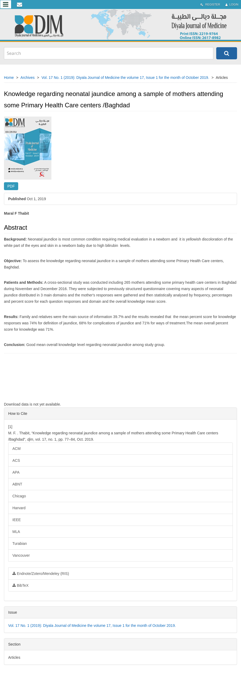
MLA (16, 532)
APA (16, 472)
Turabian (19, 543)
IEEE (16, 520)
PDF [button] (11, 186)
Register (210, 4)
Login (231, 4)
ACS (16, 460)
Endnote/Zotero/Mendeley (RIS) (40, 573)
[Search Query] (108, 53)
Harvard (19, 508)
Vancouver (21, 555)
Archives (28, 77)
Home (9, 77)
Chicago (19, 496)
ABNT (17, 484)
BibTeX (20, 585)
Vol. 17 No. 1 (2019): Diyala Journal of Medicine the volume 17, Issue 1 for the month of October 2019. (125, 77)
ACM (16, 448)
